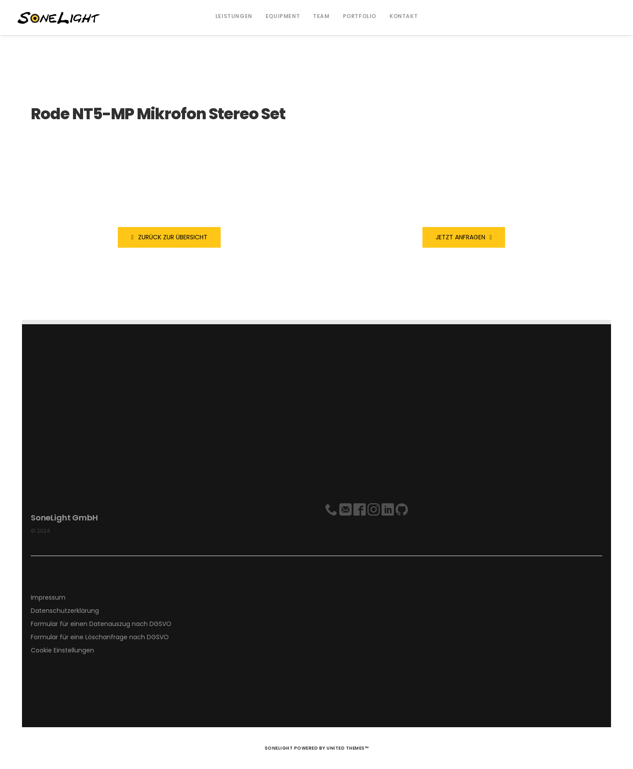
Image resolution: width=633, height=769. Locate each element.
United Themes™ (347, 748)
